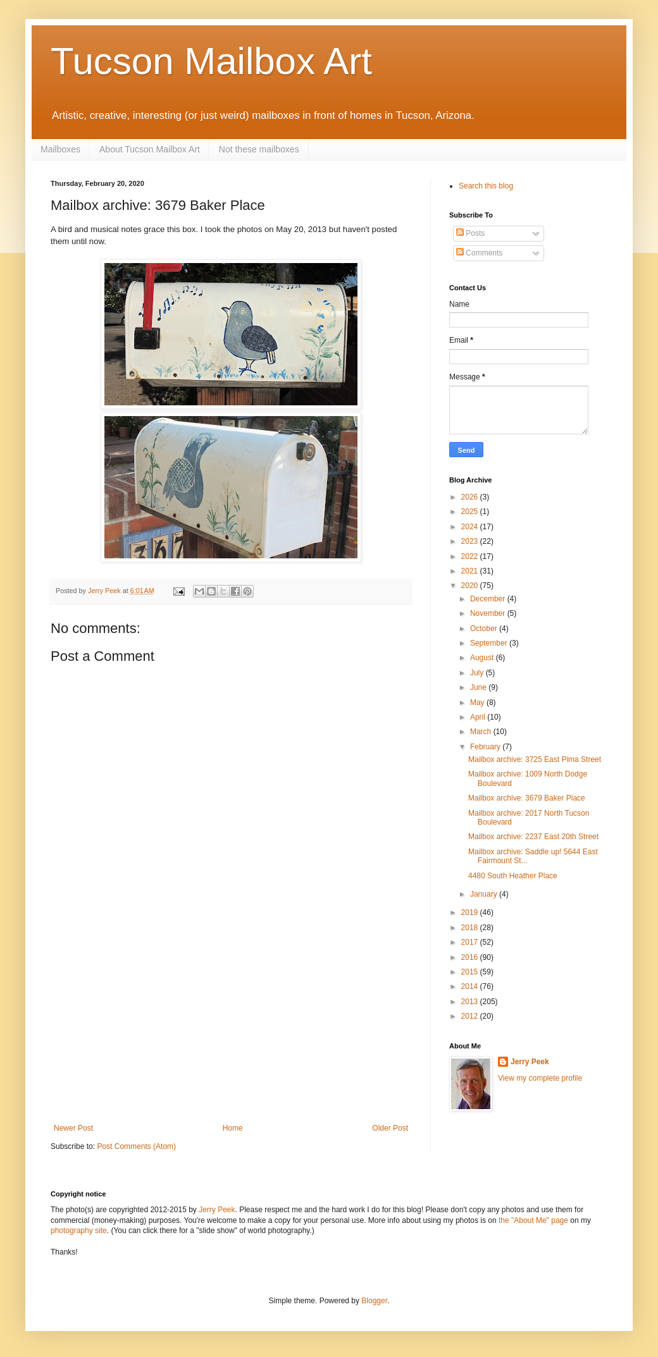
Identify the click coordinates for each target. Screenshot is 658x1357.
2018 (470, 927)
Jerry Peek (530, 1061)
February (486, 746)
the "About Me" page (533, 1220)
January (484, 894)
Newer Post (73, 1128)
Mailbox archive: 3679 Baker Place (526, 798)
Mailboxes (60, 149)
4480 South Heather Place (512, 875)
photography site (79, 1230)
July (478, 672)
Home (233, 1128)
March (482, 731)
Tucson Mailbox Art (211, 61)
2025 (470, 511)
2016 (470, 957)
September (489, 643)
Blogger (374, 1300)
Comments (479, 253)
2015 (470, 971)
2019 (470, 912)
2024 (470, 526)
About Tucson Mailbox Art (149, 149)
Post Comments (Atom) (136, 1146)
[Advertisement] (231, 1029)
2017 (470, 942)
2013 (470, 1001)
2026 (470, 497)
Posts (470, 233)
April (478, 717)
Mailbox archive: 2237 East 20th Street (533, 836)
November (488, 613)
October (484, 628)
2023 (470, 541)
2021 (470, 571)
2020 (470, 585)
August (483, 657)
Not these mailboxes (259, 149)
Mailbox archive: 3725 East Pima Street (534, 759)
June (479, 687)
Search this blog (486, 185)
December (488, 598)
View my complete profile (540, 1078)
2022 (470, 556)
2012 (470, 1016)
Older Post (390, 1128)
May (478, 702)
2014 (470, 986)
